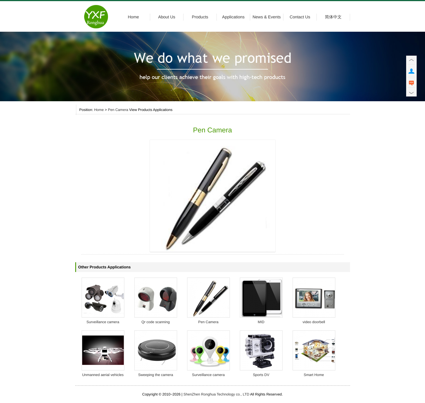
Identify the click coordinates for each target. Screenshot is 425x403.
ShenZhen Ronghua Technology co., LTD (216, 394)
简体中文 (333, 17)
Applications (233, 17)
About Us (166, 17)
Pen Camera (118, 110)
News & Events (267, 17)
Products (200, 17)
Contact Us (300, 17)
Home (133, 17)
